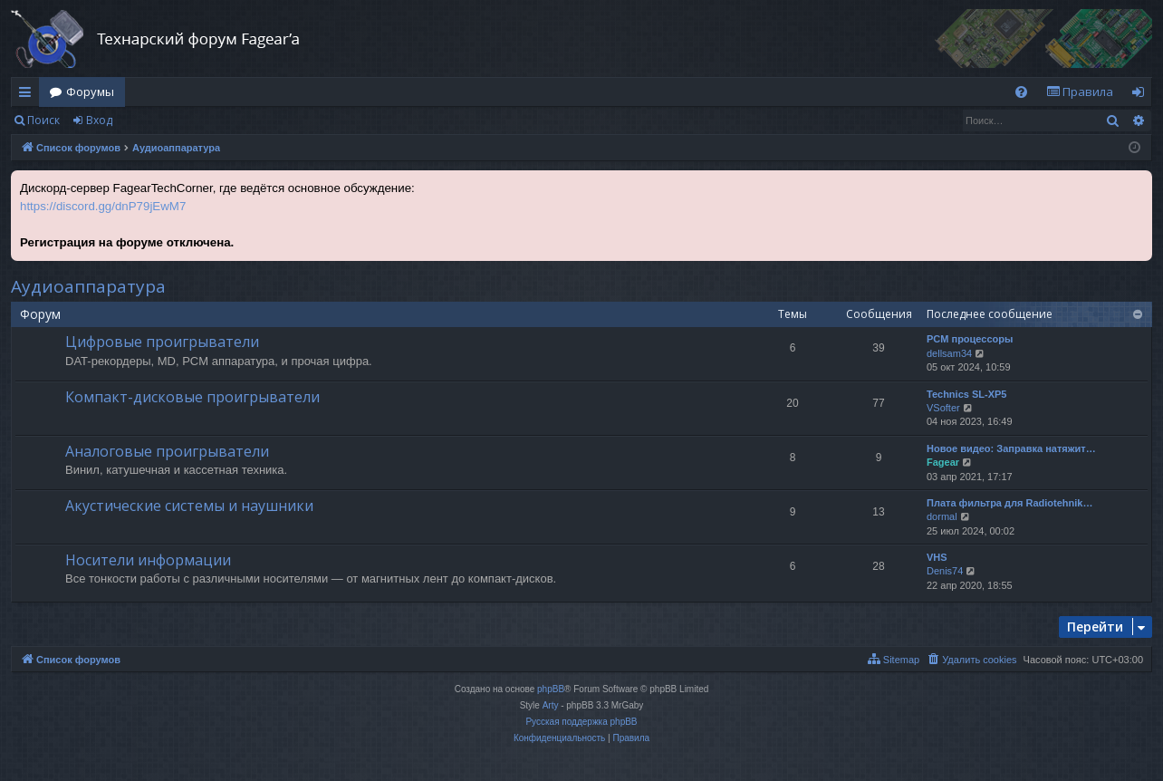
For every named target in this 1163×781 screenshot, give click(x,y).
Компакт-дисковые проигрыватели (192, 397)
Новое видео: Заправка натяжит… (1011, 448)
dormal (942, 516)
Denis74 (945, 570)
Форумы (90, 91)
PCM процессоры (970, 338)
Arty (551, 705)
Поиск (43, 120)
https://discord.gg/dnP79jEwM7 (103, 206)
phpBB (550, 689)
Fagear (943, 462)
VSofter (943, 407)
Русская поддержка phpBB (581, 722)
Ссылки (28, 95)
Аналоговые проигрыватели (167, 451)
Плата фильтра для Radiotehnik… (1009, 502)
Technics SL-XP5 (966, 394)
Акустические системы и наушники (189, 506)
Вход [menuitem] (1141, 95)
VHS (937, 557)
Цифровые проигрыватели (162, 342)
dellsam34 (949, 353)
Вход (99, 120)
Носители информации (148, 560)
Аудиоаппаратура (88, 286)
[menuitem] (1021, 92)
